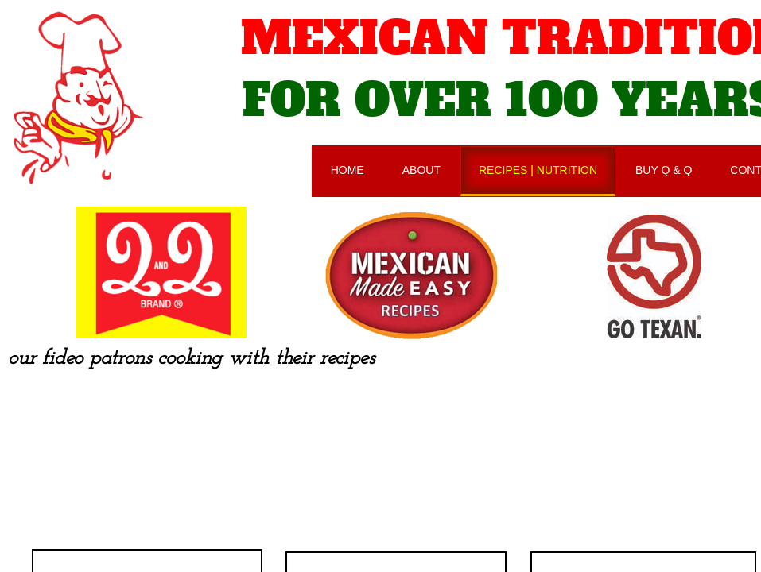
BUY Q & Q (663, 170)
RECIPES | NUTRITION (538, 170)
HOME (347, 170)
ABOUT (421, 170)
